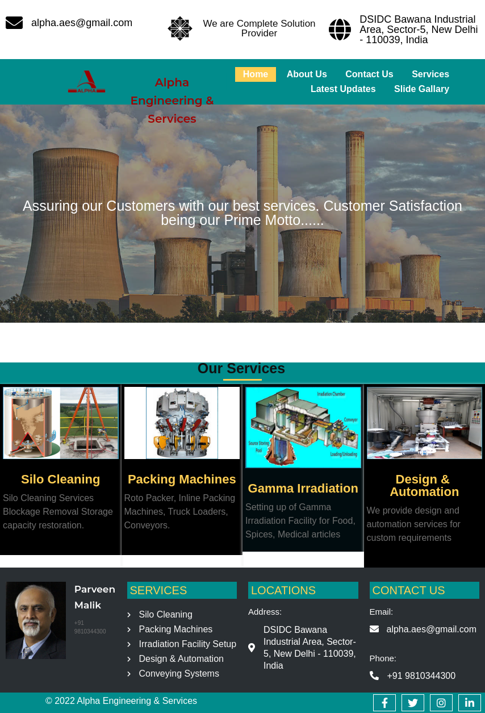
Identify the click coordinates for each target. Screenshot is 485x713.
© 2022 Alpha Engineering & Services (121, 701)
